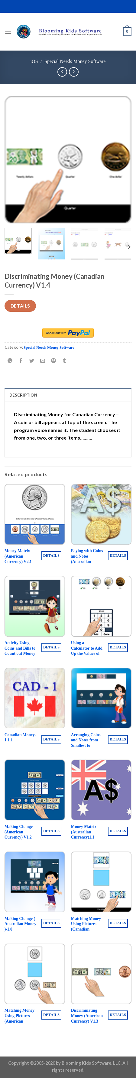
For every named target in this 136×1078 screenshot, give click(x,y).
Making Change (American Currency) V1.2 (19, 831)
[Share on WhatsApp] (10, 361)
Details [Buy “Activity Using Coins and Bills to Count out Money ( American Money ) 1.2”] (51, 647)
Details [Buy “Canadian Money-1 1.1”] (51, 739)
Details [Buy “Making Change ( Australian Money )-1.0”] (51, 923)
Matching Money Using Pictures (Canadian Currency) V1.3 (86, 926)
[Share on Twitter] (32, 361)
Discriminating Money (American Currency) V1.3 (87, 1015)
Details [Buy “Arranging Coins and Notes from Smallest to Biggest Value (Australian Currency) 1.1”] (118, 739)
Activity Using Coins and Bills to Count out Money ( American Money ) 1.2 (20, 654)
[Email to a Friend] (43, 361)
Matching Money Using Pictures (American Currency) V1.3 (19, 1018)
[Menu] (8, 31)
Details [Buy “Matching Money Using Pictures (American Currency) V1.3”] (51, 1015)
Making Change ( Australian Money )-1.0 (20, 923)
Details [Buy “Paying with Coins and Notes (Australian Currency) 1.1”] (118, 555)
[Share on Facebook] (21, 361)
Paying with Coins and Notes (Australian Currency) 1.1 (87, 559)
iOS (34, 61)
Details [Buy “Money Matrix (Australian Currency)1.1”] (118, 831)
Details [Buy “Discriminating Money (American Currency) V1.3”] (118, 1015)
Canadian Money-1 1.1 (20, 738)
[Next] (129, 246)
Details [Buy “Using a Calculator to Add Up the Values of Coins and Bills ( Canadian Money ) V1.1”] (118, 647)
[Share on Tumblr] (65, 361)
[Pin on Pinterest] (54, 361)
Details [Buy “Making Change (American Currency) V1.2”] (51, 831)
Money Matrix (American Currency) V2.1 (18, 556)
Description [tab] (23, 395)
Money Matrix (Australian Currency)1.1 (83, 831)
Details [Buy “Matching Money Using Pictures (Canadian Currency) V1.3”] (118, 923)
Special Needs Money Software (74, 61)
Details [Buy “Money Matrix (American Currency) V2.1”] (51, 555)
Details (20, 305)
